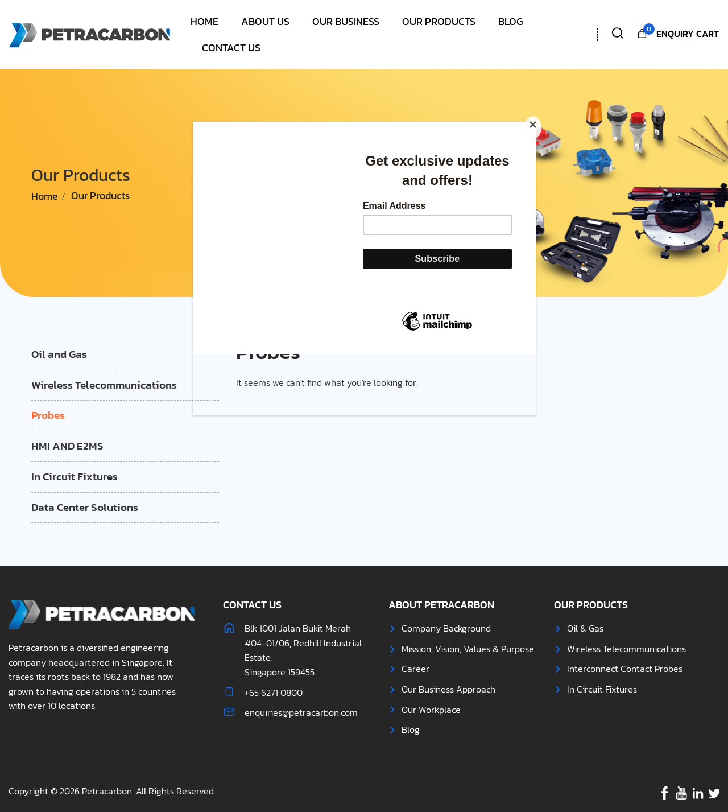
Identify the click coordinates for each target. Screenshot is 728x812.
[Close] (532, 127)
